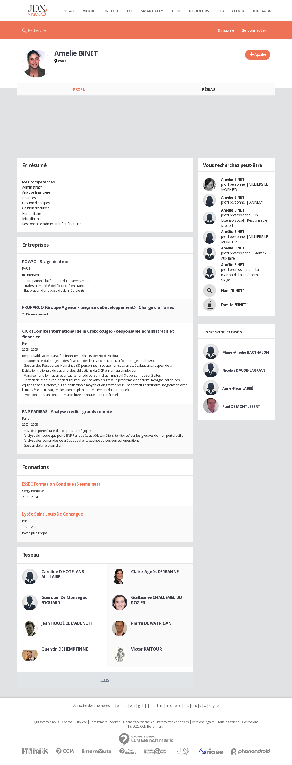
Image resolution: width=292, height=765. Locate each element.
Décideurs (199, 10)
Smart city (152, 10)
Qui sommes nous (46, 722)
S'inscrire (226, 30)
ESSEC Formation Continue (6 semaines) (61, 484)
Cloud (237, 10)
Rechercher (37, 30)
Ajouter (260, 54)
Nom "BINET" (232, 290)
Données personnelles (138, 722)
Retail (68, 10)
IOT (128, 10)
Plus (105, 679)
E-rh (176, 10)
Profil (79, 89)
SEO (220, 10)
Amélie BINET (233, 231)
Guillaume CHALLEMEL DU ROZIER (156, 600)
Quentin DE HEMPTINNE (64, 649)
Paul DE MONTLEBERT (241, 406)
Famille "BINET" (234, 304)
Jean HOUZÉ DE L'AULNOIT (67, 623)
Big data (262, 10)
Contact (67, 722)
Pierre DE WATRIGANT (152, 623)
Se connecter (254, 30)
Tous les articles (228, 722)
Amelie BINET (233, 179)
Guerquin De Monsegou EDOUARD (64, 600)
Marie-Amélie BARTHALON (245, 352)
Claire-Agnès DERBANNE (154, 571)
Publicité (81, 722)
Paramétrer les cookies (173, 722)
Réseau (208, 89)
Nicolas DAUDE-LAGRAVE (243, 370)
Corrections (250, 722)
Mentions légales (203, 722)
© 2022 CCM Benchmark (146, 726)
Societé (115, 722)
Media (88, 10)
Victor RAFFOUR (146, 649)
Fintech (110, 10)
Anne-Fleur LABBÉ (237, 388)
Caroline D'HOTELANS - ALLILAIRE (63, 574)
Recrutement (98, 722)
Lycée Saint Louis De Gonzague (52, 514)
